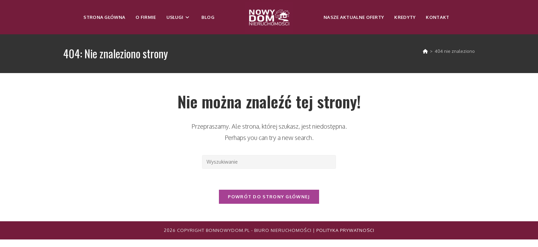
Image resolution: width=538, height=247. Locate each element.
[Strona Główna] (425, 51)
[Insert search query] (269, 162)
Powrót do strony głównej (269, 196)
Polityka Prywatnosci (345, 230)
